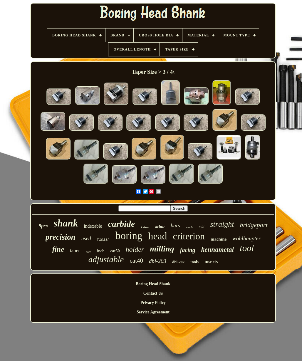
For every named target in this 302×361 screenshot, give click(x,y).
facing (187, 250)
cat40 (136, 260)
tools (194, 262)
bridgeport (253, 225)
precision (61, 237)
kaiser (145, 227)
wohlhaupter (246, 238)
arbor (160, 226)
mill (201, 226)
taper (75, 250)
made (189, 227)
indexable (93, 226)
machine (218, 239)
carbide (121, 224)
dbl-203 (157, 261)
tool (247, 248)
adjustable (106, 259)
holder (134, 249)
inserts (211, 261)
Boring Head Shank (153, 284)
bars (175, 226)
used (86, 238)
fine (58, 249)
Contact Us (153, 293)
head (157, 236)
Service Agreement (153, 312)
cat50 (115, 251)
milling (162, 248)
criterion (189, 236)
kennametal (217, 249)
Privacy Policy (153, 302)
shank (66, 223)
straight (222, 224)
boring (128, 235)
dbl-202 (178, 262)
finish (103, 240)
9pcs (43, 226)
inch (101, 250)
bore (88, 251)
